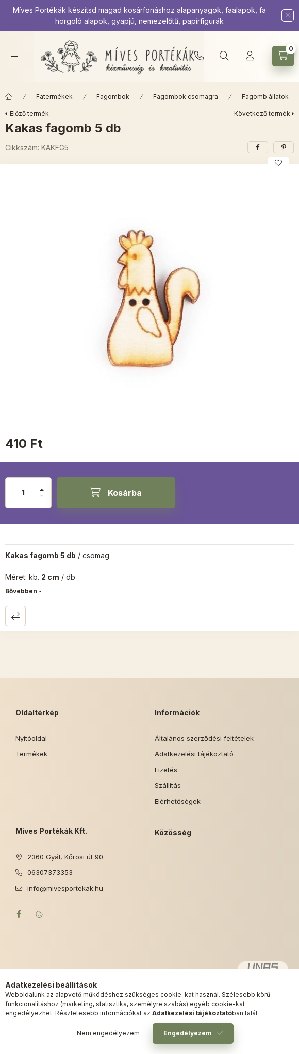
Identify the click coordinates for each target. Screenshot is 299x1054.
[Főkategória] (8, 96)
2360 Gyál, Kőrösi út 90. (66, 857)
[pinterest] (283, 147)
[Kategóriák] (14, 56)
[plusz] (42, 485)
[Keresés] (224, 56)
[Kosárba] (116, 492)
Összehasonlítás (15, 616)
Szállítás (168, 785)
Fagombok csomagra (185, 96)
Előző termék (29, 113)
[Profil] (250, 56)
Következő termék (262, 113)
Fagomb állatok (265, 96)
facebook (18, 914)
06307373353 (199, 56)
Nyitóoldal (31, 738)
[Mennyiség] (23, 493)
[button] (149, 297)
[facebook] (257, 147)
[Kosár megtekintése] (283, 56)
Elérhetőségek (178, 801)
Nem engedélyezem (108, 1033)
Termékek (31, 754)
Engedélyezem (187, 1033)
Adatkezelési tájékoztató (194, 754)
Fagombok (112, 96)
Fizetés (166, 770)
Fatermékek (54, 96)
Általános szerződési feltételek (204, 738)
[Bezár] (287, 15)
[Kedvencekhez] (278, 163)
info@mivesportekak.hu (65, 888)
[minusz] (42, 500)
